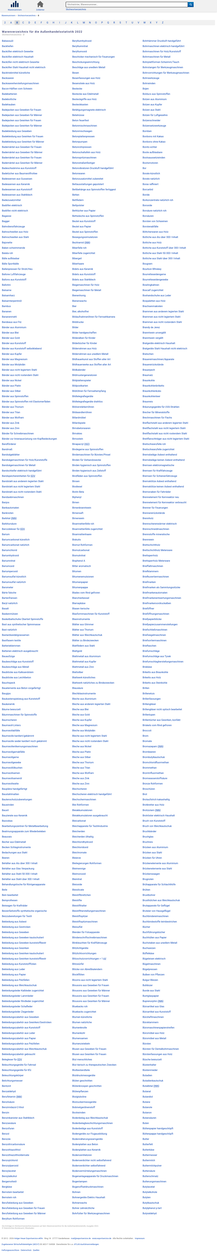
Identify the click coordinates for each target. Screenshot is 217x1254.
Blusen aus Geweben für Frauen (89, 1048)
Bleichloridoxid (80, 847)
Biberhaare (78, 263)
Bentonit (6, 1086)
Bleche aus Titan (81, 767)
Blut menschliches (82, 1059)
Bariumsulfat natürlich (14, 582)
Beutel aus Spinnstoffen (85, 231)
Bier (74, 306)
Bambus (6, 306)
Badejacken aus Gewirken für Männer (22, 125)
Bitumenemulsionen (83, 576)
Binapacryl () (81, 444)
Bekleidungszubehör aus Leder (18, 1033)
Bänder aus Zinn (10, 428)
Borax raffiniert (150, 184)
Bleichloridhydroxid (82, 842)
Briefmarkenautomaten (155, 592)
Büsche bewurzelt (152, 1059)
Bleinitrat (77, 879)
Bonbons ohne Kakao (154, 141)
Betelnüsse (78, 115)
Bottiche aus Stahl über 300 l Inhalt (161, 258)
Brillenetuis (149, 693)
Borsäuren (148, 216)
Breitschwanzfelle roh (154, 444)
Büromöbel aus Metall (154, 1038)
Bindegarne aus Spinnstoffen (88, 449)
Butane (146, 1102)
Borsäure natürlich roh (154, 210)
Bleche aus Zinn (81, 783)
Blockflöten (78, 974)
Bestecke (77, 88)
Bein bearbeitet (10, 895)
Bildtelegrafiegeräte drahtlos (87, 401)
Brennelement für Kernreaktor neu (161, 497)
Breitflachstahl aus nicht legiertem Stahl (164, 428)
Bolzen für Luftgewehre (155, 115)
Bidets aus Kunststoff (84, 274)
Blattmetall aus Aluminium (86, 656)
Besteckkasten (80, 104)
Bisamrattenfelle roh (83, 523)
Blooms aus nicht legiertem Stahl (90, 980)
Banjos (5, 502)
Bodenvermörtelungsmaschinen (89, 1170)
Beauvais (7, 836)
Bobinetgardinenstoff (83, 1107)
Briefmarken (149, 582)
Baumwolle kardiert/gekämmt (18, 735)
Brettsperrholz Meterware (156, 560)
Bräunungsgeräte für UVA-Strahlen (161, 406)
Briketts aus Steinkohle (155, 682)
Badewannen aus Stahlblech (17, 194)
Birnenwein (78, 518)
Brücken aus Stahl (152, 852)
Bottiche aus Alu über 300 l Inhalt (160, 237)
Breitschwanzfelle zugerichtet (158, 449)
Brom (145, 735)
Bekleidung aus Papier (14, 974)
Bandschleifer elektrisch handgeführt (22, 470)
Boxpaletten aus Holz (154, 300)
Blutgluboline (79, 1096)
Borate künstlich (151, 173)
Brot (145, 794)
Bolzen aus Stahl (151, 109)
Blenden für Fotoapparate (86, 932)
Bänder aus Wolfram (13, 417)
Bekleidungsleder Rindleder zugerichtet (23, 1001)
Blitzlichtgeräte (80, 948)
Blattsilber (77, 672)
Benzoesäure (9, 1123)
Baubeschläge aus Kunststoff (18, 661)
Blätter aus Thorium (83, 629)
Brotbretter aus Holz (153, 804)
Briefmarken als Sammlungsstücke (161, 587)
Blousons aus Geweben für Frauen (90, 985)
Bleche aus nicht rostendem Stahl (90, 741)
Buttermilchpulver (152, 1165)
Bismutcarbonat (81, 550)
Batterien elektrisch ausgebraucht (20, 651)
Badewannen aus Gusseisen (17, 178)
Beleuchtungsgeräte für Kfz (16, 1070)
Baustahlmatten (10, 794)
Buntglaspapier (151, 995)
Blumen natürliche (82, 1022)
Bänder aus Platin (11, 385)
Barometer (7, 587)
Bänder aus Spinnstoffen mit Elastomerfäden (26, 401)
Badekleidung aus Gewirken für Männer (23, 141)
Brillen (146, 688)
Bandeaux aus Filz (12, 322)
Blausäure (77, 688)
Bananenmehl (9, 316)
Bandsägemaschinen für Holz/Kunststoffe (24, 460)
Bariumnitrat (8, 560)
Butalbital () (151, 1086)
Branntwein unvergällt (154, 332)
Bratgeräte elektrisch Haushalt (159, 343)
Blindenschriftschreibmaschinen (89, 937)
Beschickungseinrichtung (85, 62)
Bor (144, 168)
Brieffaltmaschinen (153, 566)
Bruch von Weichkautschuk (157, 826)
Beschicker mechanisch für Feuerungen (93, 56)
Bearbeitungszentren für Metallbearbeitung (25, 826)
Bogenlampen (79, 1181)
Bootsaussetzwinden (154, 157)
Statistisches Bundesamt (14, 1228)
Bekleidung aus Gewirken (15, 948)
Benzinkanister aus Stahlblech (18, 1117)
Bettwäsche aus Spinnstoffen (88, 216)
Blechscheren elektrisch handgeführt (92, 794)
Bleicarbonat (79, 820)
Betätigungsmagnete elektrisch (89, 109)
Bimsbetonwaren (81, 428)
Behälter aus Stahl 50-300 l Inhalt (19, 873)
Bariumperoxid (10, 571)
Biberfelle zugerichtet (83, 253)
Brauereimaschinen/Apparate (158, 359)
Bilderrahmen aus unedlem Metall (90, 354)
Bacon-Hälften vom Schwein (17, 88)
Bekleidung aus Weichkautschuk (19, 985)
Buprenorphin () (153, 1001)
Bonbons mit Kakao (153, 136)
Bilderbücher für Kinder (84, 343)
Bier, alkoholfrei (80, 311)
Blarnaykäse (78, 603)
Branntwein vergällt (153, 338)
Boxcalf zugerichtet (153, 290)
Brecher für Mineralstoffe (156, 412)
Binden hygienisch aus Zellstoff (89, 470)
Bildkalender (79, 369)
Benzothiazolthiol (11, 1149)
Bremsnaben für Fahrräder (157, 491)
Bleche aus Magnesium (84, 725)
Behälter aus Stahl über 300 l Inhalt (20, 879)
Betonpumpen (79, 141)
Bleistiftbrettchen (81, 895)
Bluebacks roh (80, 1006)
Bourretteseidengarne (154, 274)
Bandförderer (9, 444)
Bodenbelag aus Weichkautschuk (90, 1117)
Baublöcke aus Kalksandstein (18, 672)
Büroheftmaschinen (153, 1017)
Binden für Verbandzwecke (86, 460)
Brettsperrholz (150, 555)
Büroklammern (150, 1022)
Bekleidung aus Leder (13, 969)
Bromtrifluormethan (153, 773)
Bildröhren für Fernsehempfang (89, 391)
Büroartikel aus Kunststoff (157, 1011)
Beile (4, 889)
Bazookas (7, 820)
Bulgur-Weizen (150, 980)
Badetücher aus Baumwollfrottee (19, 173)
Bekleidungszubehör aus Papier (19, 1038)
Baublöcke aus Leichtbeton (16, 677)
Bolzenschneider (151, 120)
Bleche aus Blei (80, 709)
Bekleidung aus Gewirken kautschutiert (23, 953)
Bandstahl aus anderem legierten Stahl (23, 481)
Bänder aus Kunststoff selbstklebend (22, 348)
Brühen (146, 889)
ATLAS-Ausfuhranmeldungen (86, 1244)
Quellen (36, 1250)
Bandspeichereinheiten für (18, 476)
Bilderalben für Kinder (84, 338)
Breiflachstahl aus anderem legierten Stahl (165, 422)
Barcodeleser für (13, 529)
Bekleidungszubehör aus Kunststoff (21, 1027)
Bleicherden (78, 831)
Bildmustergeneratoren (84, 375)
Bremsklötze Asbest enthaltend (159, 481)
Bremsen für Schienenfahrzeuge (160, 476)
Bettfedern (78, 200)
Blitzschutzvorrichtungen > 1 (89, 958)
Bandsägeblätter (11, 454)
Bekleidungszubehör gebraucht (18, 1054)
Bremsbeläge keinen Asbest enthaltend (164, 460)
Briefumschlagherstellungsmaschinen (163, 661)
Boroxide (147, 205)
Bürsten (147, 1043)
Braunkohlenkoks (152, 391)
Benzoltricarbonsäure (13, 1144)
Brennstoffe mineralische (156, 534)
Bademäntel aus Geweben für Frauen (22, 147)
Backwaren (8, 78)
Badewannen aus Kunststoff (17, 189)
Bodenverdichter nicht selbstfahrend (91, 1160)
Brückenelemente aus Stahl (157, 868)
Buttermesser (150, 1155)
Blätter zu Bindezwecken (85, 640)
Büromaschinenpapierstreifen (158, 1027)
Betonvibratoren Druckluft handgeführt (93, 168)
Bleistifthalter (79, 905)
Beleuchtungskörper (13, 1075)
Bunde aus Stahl (151, 990)
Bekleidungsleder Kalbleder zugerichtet (23, 990)
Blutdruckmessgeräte (83, 1075)
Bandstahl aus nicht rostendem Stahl (22, 491)
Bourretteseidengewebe (155, 279)
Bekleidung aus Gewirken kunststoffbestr (24, 958)
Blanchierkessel (80, 598)
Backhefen (7, 46)
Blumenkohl (78, 1033)
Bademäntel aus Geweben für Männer (22, 152)
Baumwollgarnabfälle (13, 751)
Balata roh (7, 253)
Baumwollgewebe (11, 762)
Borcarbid (148, 189)
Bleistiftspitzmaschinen (85, 921)
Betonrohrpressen (82, 147)
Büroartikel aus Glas (153, 1006)
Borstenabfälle (150, 226)
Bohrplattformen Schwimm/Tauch (161, 62)
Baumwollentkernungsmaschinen (20, 746)
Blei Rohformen (80, 804)
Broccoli (147, 730)
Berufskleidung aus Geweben (17, 1202)
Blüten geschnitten (82, 1080)
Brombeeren (149, 751)
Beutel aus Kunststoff (84, 221)
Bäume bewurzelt (11, 709)
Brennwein (148, 539)
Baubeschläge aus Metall (15, 666)
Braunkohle (149, 380)
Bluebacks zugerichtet (84, 1011)
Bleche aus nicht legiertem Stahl (89, 735)
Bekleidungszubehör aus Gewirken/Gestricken (27, 1022)
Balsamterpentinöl (12, 300)
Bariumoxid (8, 566)
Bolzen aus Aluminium (155, 99)
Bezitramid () (81, 242)
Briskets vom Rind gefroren (157, 725)
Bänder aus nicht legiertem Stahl (19, 369)
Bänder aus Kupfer (12, 354)
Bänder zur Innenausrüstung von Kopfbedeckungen (29, 438)
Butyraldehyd (150, 1213)
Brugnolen (148, 879)
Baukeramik (8, 704)
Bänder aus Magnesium (14, 359)
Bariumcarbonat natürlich (15, 544)
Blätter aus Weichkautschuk (87, 635)
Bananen (6, 311)
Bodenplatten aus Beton (85, 1144)
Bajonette (7, 242)
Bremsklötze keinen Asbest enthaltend (163, 486)
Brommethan (150, 767)
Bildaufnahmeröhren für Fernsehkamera (93, 316)
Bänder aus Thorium (13, 406)
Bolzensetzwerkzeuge (154, 125)
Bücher (146, 926)
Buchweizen (149, 948)
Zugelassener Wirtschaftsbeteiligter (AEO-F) (20, 1244)
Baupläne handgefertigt (14, 788)
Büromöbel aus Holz (153, 1033)
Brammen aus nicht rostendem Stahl (162, 322)
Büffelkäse (148, 953)
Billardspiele (78, 422)
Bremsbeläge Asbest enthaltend (160, 454)
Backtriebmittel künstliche (16, 72)
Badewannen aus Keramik (16, 184)
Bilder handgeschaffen (84, 332)
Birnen (75, 502)
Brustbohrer (149, 895)
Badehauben (8, 104)
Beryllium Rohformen (13, 1218)
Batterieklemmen (11, 645)
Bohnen (76, 1192)
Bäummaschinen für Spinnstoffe (19, 714)
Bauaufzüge (8, 656)
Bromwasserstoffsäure (155, 778)
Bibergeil (77, 258)
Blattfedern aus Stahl (83, 645)
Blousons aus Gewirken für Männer (91, 1001)
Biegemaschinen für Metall (86, 290)
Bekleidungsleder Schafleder (17, 1006)
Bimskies (77, 433)
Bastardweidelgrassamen (15, 635)
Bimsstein (77, 438)
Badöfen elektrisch (12, 205)
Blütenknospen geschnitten (87, 1086)
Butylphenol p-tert (152, 1208)
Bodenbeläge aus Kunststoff (87, 1128)
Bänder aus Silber (11, 391)
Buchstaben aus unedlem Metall (160, 942)
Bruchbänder (149, 831)
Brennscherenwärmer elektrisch (160, 523)
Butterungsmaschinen (154, 1181)
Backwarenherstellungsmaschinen (20, 83)
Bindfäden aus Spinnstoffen (87, 476)
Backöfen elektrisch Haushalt (17, 56)
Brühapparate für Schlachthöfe (159, 884)
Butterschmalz (150, 1176)
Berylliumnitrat (80, 46)
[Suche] (191, 4)
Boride (146, 194)
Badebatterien (9, 94)
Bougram (147, 263)
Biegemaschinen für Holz (85, 284)
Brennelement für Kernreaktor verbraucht (164, 502)
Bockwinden (78, 1112)
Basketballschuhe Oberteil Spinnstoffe (22, 619)
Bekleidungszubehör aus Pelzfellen (20, 1043)
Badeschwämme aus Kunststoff (19, 168)
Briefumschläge (151, 651)
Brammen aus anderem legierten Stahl (163, 311)
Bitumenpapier (80, 582)
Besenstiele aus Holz (83, 83)
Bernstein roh (9, 1197)
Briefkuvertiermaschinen (156, 576)
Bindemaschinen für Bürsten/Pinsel (91, 454)
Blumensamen (80, 1038)
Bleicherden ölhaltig (83, 836)
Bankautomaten (10, 507)
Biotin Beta (78, 491)
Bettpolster (78, 205)
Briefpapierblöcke (152, 619)
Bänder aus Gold (11, 338)
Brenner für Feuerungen (155, 507)
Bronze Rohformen (153, 783)
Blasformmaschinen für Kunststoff (91, 613)
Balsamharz (8, 295)
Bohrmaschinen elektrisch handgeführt (163, 46)
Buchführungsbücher (154, 932)
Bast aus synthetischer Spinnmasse (21, 624)
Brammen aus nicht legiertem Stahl (161, 316)
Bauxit (5, 810)
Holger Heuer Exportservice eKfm (28, 1238)
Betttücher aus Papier (84, 210)
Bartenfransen (9, 598)
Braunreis (148, 401)
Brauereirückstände (153, 364)
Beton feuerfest (80, 120)
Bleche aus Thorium (83, 762)
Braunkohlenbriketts (153, 385)
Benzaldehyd (9, 1091)
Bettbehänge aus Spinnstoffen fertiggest (94, 189)
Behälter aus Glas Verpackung (18, 868)
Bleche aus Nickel (81, 746)
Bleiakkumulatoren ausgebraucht (90, 815)
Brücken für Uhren (152, 857)
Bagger (6, 221)
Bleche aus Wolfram (83, 773)
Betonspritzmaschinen (84, 157)
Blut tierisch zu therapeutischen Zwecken (94, 1064)
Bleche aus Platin (81, 751)
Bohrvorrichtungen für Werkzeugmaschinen (166, 72)
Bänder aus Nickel (11, 380)
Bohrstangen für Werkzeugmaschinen (163, 67)
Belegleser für (12, 1059)
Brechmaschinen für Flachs (157, 417)
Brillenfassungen (152, 698)
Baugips (6, 693)
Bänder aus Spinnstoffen (15, 396)
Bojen (146, 88)
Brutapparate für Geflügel (156, 905)
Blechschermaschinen (84, 799)
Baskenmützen (10, 613)
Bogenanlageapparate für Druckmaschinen (95, 1176)
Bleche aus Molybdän (83, 730)
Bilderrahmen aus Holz (84, 348)
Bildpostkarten (80, 385)
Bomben (147, 131)
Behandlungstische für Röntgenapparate (23, 884)
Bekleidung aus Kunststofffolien (19, 964)
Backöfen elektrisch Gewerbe (17, 51)
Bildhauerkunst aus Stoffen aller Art (91, 359)
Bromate (147, 741)
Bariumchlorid (9, 550)
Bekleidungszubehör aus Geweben (20, 1017)
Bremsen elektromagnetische (158, 465)
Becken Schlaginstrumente (16, 847)
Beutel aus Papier (81, 226)
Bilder (75, 327)
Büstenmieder (150, 1070)
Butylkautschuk (151, 1202)
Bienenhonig (79, 295)
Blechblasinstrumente (84, 693)
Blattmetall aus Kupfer (84, 661)
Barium (6, 534)
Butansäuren (149, 1117)
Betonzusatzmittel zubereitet (87, 178)
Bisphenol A (78, 560)
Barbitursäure (9, 523)
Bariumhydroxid (10, 555)
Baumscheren (9, 720)
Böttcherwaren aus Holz (155, 231)
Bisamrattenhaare (81, 534)
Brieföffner (148, 608)
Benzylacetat (9, 1170)
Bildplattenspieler (81, 380)
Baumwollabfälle (11, 730)
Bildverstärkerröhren (83, 406)
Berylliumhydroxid (81, 40)
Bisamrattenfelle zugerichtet (87, 529)
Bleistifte (77, 900)
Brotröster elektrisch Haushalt (159, 815)
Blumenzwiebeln (81, 1043)
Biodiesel (77, 486)
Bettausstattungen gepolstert (88, 184)
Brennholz (148, 518)
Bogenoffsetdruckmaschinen (88, 1186)
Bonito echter (150, 147)
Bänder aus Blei (10, 332)
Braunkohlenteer (151, 396)
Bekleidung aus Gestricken (16, 926)
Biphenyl (77, 497)
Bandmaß (7, 449)
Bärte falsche (9, 592)
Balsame (6, 290)
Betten (75, 194)
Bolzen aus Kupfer (152, 104)
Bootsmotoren (150, 162)
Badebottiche (9, 99)
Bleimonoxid (79, 873)
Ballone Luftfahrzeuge (14, 274)
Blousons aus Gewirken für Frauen (90, 995)
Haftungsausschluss (10, 1250)
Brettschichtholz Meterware (157, 550)
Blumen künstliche (82, 1017)
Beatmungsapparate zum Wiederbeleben (24, 831)
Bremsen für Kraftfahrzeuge (157, 470)
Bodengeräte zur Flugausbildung (89, 1133)
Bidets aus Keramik (82, 269)
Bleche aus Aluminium (84, 698)
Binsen (76, 481)
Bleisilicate (78, 889)
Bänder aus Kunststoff (14, 343)
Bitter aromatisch (81, 566)
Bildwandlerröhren (82, 412)
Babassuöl (7, 40)
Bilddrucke (78, 322)
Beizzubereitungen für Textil (17, 916)
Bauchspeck (8, 682)
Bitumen (76, 571)
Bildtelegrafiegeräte (82, 396)
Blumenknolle (79, 1027)
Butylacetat (149, 1186)
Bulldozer (148, 985)
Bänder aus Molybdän (13, 364)
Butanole (147, 1107)
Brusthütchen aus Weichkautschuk (161, 900)
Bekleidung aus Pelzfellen (16, 980)
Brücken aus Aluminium (155, 847)
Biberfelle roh (79, 247)
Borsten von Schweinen (155, 221)
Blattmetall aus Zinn (83, 666)
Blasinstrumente (81, 619)
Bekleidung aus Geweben (15, 932)
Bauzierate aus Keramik (14, 815)
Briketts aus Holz (152, 677)
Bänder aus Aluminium (14, 327)
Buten (146, 1123)
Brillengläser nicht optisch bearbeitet (162, 709)
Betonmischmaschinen (84, 125)
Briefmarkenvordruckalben (157, 603)
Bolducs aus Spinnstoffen (156, 94)
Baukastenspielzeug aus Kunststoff (21, 698)
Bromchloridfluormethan (156, 762)
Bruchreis (148, 842)
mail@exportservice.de (81, 1238)
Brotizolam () (152, 810)
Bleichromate (79, 852)
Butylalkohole (150, 1192)
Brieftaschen (149, 645)
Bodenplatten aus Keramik (86, 1149)
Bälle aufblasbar (10, 258)
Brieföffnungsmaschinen (156, 613)
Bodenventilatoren (82, 1155)
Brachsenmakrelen (153, 306)
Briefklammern (151, 571)
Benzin (5, 1112)
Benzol (5, 1133)
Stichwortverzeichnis (76, 9)
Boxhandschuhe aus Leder (157, 295)
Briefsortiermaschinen (155, 640)
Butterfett (148, 1144)
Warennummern (8, 15)
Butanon (147, 1112)
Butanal (147, 1091)
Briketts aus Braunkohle (155, 672)
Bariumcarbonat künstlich (16, 539)
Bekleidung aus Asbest (14, 921)
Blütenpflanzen (80, 1091)
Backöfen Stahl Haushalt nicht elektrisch (24, 67)
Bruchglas (148, 836)
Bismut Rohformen (82, 544)
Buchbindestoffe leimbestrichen (160, 921)
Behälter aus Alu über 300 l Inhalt (20, 863)
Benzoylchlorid (10, 1160)
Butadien (147, 1075)
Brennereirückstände (154, 513)
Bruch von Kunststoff (154, 820)
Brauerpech (149, 369)
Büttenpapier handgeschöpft (158, 1128)
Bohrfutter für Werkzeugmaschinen (91, 1213)
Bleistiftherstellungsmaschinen (89, 910)
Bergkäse (7, 1186)
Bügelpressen (150, 969)
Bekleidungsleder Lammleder (17, 995)
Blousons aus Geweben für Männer (91, 990)
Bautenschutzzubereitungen (17, 799)
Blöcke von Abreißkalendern (87, 969)
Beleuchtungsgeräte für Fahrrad (19, 1064)
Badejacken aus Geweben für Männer (22, 115)
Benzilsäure (8, 1102)
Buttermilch (149, 1160)
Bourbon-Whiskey (152, 269)
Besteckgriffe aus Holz (84, 99)
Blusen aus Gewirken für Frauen (89, 1054)
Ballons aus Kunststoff (14, 279)
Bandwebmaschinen (13, 497)
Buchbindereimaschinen (155, 916)
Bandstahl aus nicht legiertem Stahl (21, 486)
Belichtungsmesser (12, 1080)
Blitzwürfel (78, 964)
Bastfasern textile (11, 640)
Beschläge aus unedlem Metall (88, 67)
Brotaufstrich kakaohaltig (156, 799)
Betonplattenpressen (83, 136)
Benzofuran (8, 1128)
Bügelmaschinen (151, 964)
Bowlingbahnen (151, 284)
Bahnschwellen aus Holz (15, 231)
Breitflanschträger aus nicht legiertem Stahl (166, 438)
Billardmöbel (79, 417)
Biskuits (76, 539)
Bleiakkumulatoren (82, 810)
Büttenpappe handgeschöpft (158, 1133)
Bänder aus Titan (11, 412)
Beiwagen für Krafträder (15, 905)
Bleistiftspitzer (80, 916)
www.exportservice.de (101, 1238)
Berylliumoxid (79, 51)
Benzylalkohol (9, 1176)
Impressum (140, 1238)
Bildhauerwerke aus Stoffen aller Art (91, 364)
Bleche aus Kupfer (82, 720)
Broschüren (149, 788)
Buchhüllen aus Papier (155, 937)
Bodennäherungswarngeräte (87, 1139)
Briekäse (147, 666)
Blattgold (77, 651)
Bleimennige (79, 868)
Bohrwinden (149, 83)
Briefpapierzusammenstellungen (160, 624)
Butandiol (148, 1096)
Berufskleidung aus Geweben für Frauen (23, 1208)
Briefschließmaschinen (155, 629)
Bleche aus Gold (81, 714)
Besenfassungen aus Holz (86, 78)
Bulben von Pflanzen (153, 974)
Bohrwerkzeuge (151, 78)
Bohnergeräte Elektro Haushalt (88, 1197)
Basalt (5, 608)
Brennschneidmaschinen (156, 529)
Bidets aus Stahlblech (84, 279)
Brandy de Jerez (151, 327)
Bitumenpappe (80, 587)
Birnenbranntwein (81, 507)
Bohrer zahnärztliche (83, 1208)
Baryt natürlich (10, 603)
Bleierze (76, 857)
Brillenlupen (149, 714)
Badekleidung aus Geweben (17, 131)
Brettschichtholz (151, 544)
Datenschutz (26, 1250)
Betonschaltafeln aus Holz (86, 152)
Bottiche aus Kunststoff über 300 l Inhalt (164, 247)
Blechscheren (79, 788)
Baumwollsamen (11, 773)
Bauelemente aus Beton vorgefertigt (21, 688)
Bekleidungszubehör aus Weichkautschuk (24, 1048)
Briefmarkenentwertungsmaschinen (162, 598)
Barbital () (9, 518)
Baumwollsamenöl (12, 778)
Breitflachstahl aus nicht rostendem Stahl (165, 433)
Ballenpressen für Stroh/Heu (17, 269)
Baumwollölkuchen (12, 767)
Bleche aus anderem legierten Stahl (91, 704)
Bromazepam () (153, 746)
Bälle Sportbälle (10, 263)
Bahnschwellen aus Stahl (15, 237)
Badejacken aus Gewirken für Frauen (21, 120)
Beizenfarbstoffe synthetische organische (24, 910)
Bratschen (148, 354)
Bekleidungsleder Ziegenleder (18, 1011)
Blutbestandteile (81, 1070)
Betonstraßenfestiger (83, 162)
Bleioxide (77, 884)
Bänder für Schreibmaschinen (18, 433)
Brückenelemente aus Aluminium (160, 863)
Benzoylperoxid (10, 1165)
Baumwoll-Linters (11, 725)
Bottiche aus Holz (152, 242)
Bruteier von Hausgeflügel (156, 910)
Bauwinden (8, 804)
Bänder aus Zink (10, 422)
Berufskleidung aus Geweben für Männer (24, 1213)
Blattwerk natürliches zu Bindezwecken (93, 682)
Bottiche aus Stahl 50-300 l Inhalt (160, 253)
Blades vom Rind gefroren (86, 592)
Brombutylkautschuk (154, 757)
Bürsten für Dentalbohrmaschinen (161, 1048)
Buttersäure (149, 1170)
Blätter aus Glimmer (83, 624)
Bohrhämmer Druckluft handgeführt (162, 40)
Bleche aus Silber (81, 757)
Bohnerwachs (79, 1202)
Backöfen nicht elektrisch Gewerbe (20, 62)
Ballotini (6, 284)
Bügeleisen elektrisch (154, 958)
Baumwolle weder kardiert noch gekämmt (24, 741)
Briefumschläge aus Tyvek (157, 656)
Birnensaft (77, 513)
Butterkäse (148, 1149)
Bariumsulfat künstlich (14, 576)
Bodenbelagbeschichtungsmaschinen (92, 1123)
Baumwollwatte (10, 783)
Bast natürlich (9, 629)
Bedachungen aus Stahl (14, 852)
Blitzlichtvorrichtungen (84, 953)
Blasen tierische (81, 608)
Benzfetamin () (12, 1096)
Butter (146, 1139)
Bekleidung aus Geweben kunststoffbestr (24, 942)
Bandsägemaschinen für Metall (19, 465)
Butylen (147, 1197)
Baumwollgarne (10, 757)
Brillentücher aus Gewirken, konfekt (161, 720)
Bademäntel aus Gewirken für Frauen (22, 157)
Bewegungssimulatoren (85, 237)
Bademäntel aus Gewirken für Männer (22, 162)
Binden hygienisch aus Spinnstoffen (91, 465)
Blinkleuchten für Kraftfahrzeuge (89, 942)
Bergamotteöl (9, 1181)
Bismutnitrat (79, 555)
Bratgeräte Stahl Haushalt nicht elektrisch (165, 348)
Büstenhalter (149, 1064)
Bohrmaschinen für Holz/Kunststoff (162, 51)
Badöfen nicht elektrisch (15, 210)
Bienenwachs (79, 300)
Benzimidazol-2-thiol (13, 1107)
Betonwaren (78, 173)
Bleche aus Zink (80, 778)
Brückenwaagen (151, 873)
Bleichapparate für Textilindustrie (90, 826)
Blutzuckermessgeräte (84, 1102)
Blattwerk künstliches (83, 677)
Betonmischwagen (82, 131)
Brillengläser (149, 704)
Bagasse (6, 216)
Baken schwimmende (13, 247)
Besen (75, 72)
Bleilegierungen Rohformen (87, 863)
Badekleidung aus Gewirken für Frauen (22, 136)
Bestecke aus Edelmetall (85, 94)
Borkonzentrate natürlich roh (158, 200)
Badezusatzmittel (11, 200)
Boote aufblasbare (152, 152)
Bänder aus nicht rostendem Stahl (20, 375)
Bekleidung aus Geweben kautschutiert (23, 937)
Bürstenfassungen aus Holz (157, 1054)
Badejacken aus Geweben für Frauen (21, 109)
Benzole (6, 1139)
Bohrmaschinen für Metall (156, 56)
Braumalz (148, 375)
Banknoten (8, 513)
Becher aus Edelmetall (14, 842)
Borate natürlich (151, 178)
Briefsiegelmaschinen (154, 635)
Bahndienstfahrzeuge (13, 226)
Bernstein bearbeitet (13, 1192)
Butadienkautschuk (153, 1080)
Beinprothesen (9, 900)
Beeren (5, 857)
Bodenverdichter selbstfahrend (88, 1165)
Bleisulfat (77, 926)
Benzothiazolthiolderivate (15, 1155)
